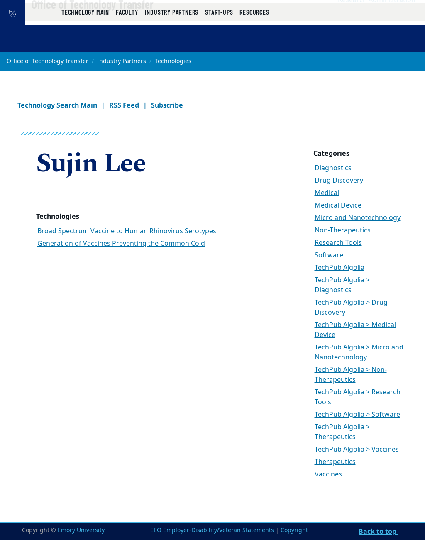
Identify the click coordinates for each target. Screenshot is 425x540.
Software (329, 255)
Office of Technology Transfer (119, 21)
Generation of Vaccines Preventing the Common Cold (121, 244)
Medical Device (338, 205)
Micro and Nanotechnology (358, 218)
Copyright (294, 530)
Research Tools (338, 243)
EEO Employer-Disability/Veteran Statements (212, 530)
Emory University (81, 530)
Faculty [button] (127, 42)
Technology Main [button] (85, 42)
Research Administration (376, 17)
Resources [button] (254, 42)
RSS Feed (124, 105)
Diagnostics (333, 168)
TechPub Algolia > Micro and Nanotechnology (359, 352)
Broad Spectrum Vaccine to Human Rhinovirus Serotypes (126, 231)
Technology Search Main (57, 105)
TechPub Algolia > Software (357, 415)
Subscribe (167, 105)
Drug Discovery (339, 181)
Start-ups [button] (219, 42)
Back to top (378, 531)
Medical (327, 193)
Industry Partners (121, 61)
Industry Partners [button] (172, 42)
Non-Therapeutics (343, 230)
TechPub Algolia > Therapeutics (342, 432)
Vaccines (328, 474)
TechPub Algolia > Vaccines (357, 449)
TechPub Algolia (339, 268)
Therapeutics (335, 462)
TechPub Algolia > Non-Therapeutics (351, 375)
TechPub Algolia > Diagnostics (342, 285)
